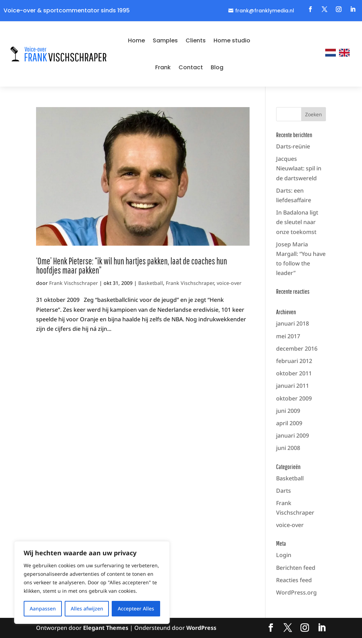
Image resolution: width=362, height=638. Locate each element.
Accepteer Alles (136, 608)
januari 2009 (292, 435)
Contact (191, 67)
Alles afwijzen (87, 608)
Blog (217, 67)
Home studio (232, 40)
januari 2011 (292, 386)
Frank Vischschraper (73, 283)
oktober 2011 (294, 373)
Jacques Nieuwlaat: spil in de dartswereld (298, 168)
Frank (163, 67)
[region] (92, 582)
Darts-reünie (293, 146)
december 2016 (296, 348)
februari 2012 (294, 361)
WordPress (201, 628)
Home (136, 40)
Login (283, 555)
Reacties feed (294, 580)
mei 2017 (288, 336)
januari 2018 (292, 323)
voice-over (229, 283)
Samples (165, 40)
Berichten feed (295, 568)
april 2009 (289, 423)
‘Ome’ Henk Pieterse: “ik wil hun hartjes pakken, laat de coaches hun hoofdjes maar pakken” (131, 265)
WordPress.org (296, 592)
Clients (196, 40)
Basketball (150, 283)
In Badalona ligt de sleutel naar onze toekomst (297, 222)
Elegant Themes (105, 628)
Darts (283, 490)
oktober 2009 (294, 398)
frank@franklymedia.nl (264, 10)
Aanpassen (43, 608)
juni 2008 (288, 448)
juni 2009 (288, 411)
